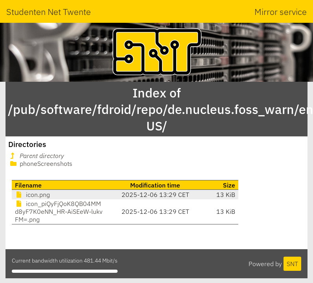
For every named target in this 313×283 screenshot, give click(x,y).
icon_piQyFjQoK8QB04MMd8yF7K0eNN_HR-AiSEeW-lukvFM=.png (59, 211)
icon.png (32, 194)
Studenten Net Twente (48, 11)
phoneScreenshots (40, 163)
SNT (292, 264)
